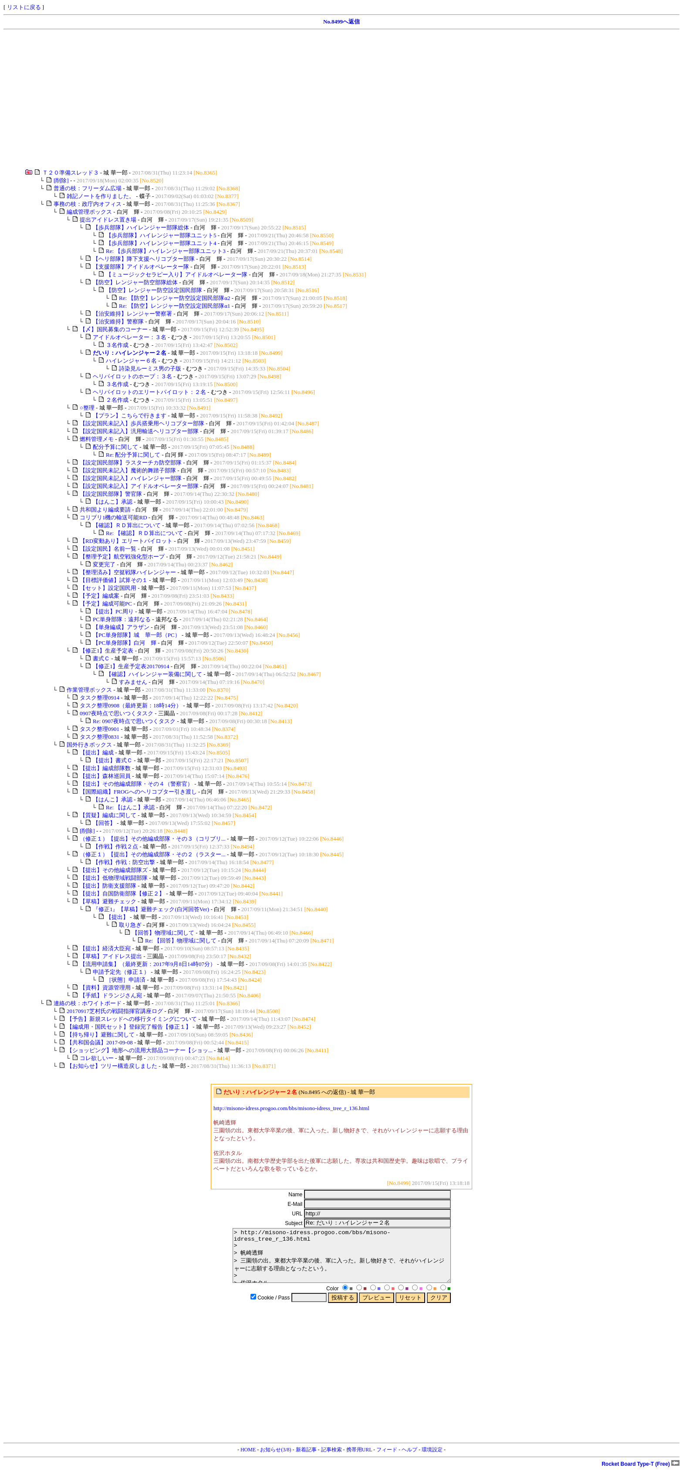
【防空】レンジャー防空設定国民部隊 (154, 290)
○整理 (87, 407)
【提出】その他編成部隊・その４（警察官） (136, 784)
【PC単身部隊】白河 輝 (124, 643)
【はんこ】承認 (112, 501)
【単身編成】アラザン (121, 627)
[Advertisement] (264, 99)
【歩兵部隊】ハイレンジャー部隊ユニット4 (161, 243)
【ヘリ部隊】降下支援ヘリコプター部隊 (144, 259)
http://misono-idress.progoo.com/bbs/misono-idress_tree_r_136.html (291, 1108)
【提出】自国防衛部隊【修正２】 (122, 893)
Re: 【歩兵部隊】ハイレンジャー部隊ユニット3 (166, 251)
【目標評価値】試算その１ (114, 580)
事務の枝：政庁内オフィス (88, 204)
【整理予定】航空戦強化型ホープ (122, 556)
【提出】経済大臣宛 (105, 948)
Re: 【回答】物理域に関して (180, 940)
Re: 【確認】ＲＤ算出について (144, 533)
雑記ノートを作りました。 (101, 196)
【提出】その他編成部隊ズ (114, 870)
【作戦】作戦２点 (115, 846)
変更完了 (104, 564)
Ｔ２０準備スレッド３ (70, 172)
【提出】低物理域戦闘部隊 (114, 878)
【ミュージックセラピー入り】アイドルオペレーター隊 (176, 274)
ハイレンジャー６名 (131, 360)
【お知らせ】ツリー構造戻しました (112, 1066)
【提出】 (117, 917)
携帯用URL (359, 1460)
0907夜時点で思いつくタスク (116, 713)
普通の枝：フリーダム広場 (88, 188)
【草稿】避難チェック (108, 901)
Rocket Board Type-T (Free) (641, 1474)
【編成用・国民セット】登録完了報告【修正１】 (129, 1026)
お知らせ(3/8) (275, 1460)
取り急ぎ (130, 925)
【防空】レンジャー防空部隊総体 (135, 282)
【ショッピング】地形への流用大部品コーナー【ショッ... (140, 1050)
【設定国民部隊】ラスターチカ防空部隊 (131, 462)
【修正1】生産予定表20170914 (131, 666)
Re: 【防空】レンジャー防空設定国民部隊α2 (174, 298)
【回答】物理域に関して (163, 932)
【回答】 (104, 823)
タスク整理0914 (99, 697)
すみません (133, 682)
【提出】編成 (97, 752)
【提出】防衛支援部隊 (108, 885)
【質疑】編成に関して (108, 815)
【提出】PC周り (113, 611)
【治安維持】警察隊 (118, 321)
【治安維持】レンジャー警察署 (132, 313)
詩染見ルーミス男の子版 (150, 368)
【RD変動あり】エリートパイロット (126, 541)
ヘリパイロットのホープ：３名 (132, 376)
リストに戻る (24, 7)
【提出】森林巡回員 (105, 776)
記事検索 (331, 1460)
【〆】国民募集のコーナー (114, 329)
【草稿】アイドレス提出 (111, 956)
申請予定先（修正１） (121, 972)
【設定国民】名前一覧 (108, 548)
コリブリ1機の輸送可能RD (113, 517)
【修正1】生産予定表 (107, 650)
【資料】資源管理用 (105, 987)
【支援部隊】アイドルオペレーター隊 (141, 266)
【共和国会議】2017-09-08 (100, 1042)
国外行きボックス (89, 744)
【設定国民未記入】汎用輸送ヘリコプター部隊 (139, 431)
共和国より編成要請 (105, 509)
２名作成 (117, 400)
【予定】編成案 (99, 595)
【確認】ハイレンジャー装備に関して (154, 674)
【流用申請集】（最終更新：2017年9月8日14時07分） (148, 964)
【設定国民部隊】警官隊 (111, 494)
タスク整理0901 (99, 729)
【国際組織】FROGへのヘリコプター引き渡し (138, 791)
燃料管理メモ (97, 439)
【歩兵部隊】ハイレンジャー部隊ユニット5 (161, 235)
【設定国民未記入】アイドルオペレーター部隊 (139, 486)
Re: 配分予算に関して (133, 454)
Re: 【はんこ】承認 (130, 807)
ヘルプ (409, 1460)
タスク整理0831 (99, 737)
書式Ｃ (101, 658)
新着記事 (306, 1460)
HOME (248, 1460)
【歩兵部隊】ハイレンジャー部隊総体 (141, 227)
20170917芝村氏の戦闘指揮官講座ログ (115, 1011)
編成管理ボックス (89, 212)
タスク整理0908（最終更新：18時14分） (131, 705)
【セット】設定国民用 (108, 588)
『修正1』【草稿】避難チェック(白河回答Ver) (151, 909)
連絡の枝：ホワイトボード (88, 1003)
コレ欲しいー (97, 1058)
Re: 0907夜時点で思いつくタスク (134, 721)
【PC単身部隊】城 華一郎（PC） (136, 635)
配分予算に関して (115, 447)
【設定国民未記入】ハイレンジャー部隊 (131, 478)
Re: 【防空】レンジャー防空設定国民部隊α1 (174, 306)
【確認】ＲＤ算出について (127, 525)
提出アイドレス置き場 (108, 219)
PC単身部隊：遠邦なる (122, 619)
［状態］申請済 (125, 979)
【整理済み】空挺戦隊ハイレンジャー (128, 572)
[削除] (61, 180)
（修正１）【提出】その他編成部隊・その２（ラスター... (153, 854)
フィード (386, 1460)
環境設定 (432, 1460)
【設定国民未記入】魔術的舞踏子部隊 (128, 470)
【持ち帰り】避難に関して (101, 1034)
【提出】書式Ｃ (112, 760)
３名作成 (117, 345)
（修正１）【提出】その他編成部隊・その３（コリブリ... (153, 838)
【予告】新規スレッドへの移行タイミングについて (132, 1019)
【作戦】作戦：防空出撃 (124, 862)
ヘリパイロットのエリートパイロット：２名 (149, 392)
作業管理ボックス (89, 690)
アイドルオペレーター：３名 (129, 337)
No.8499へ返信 (341, 21)
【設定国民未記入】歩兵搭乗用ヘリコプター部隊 (142, 423)
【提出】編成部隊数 (105, 768)
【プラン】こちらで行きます (129, 415)
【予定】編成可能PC (106, 603)
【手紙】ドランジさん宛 (111, 995)
